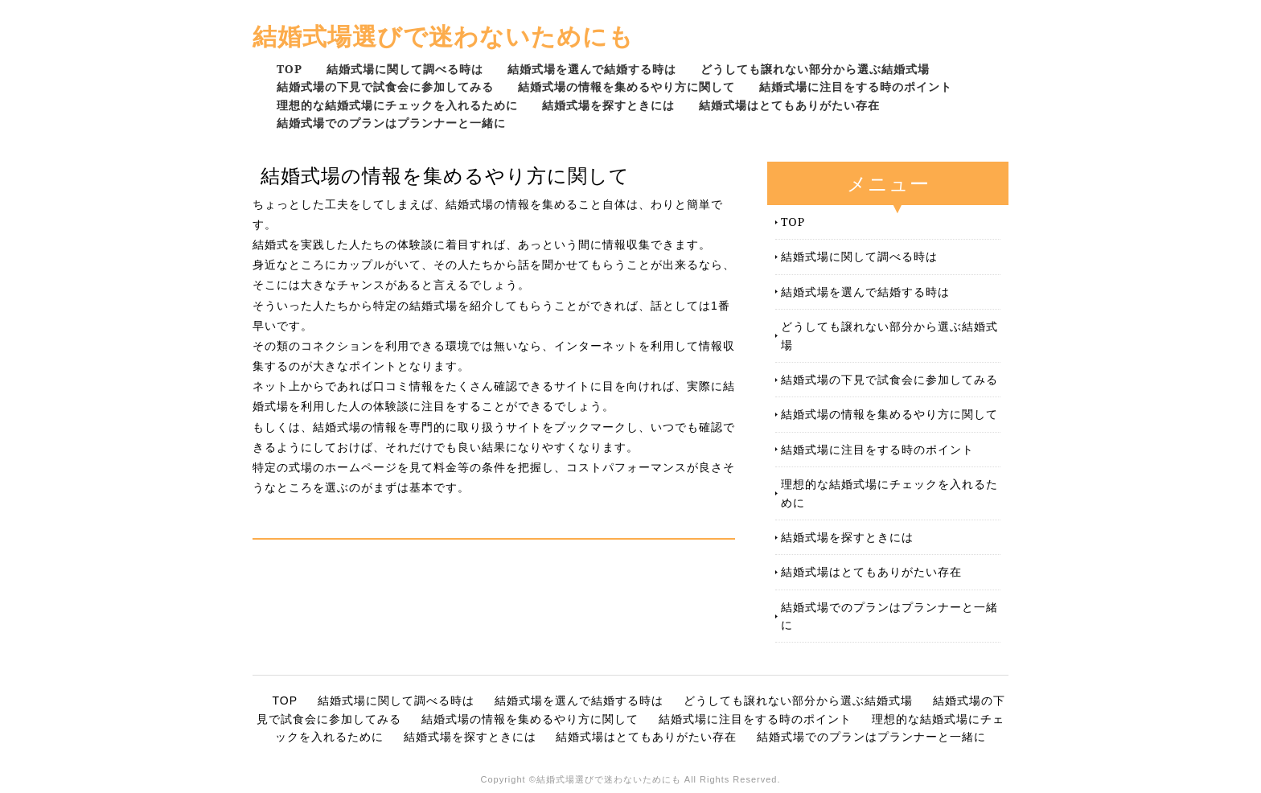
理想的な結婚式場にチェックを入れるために (397, 105)
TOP (289, 68)
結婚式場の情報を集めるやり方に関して (626, 86)
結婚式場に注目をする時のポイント (855, 86)
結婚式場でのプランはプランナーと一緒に (391, 122)
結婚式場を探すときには (608, 105)
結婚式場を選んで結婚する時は (591, 68)
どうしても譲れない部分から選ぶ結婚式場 (815, 68)
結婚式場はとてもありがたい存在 (789, 105)
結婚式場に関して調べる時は (405, 68)
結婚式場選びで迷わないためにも (443, 35)
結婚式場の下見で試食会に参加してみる (385, 86)
